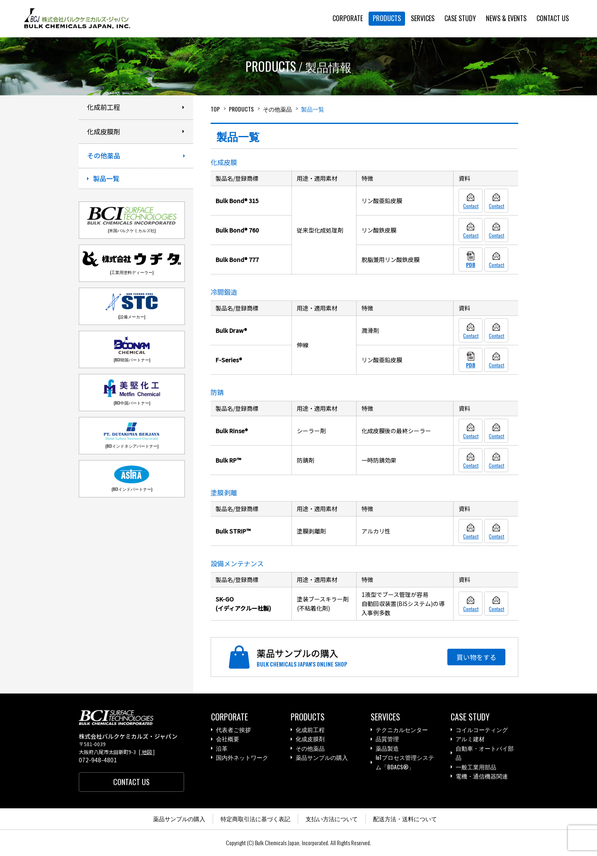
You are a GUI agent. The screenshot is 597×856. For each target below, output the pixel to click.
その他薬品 (277, 108)
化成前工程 (310, 729)
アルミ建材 (470, 739)
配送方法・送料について (405, 819)
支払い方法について (332, 819)
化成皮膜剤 (310, 739)
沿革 (222, 748)
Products (241, 108)
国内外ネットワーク (242, 758)
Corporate (229, 717)
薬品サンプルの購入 (322, 758)
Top (215, 108)
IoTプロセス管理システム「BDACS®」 (405, 762)
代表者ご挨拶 (233, 729)
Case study (470, 717)
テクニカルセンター (402, 729)
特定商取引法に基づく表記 (255, 819)
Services (385, 717)
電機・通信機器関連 (482, 776)
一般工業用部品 (476, 767)
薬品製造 (387, 748)
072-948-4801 (98, 760)
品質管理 (387, 739)
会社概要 (227, 739)
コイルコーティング (482, 729)
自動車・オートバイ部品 (485, 753)
